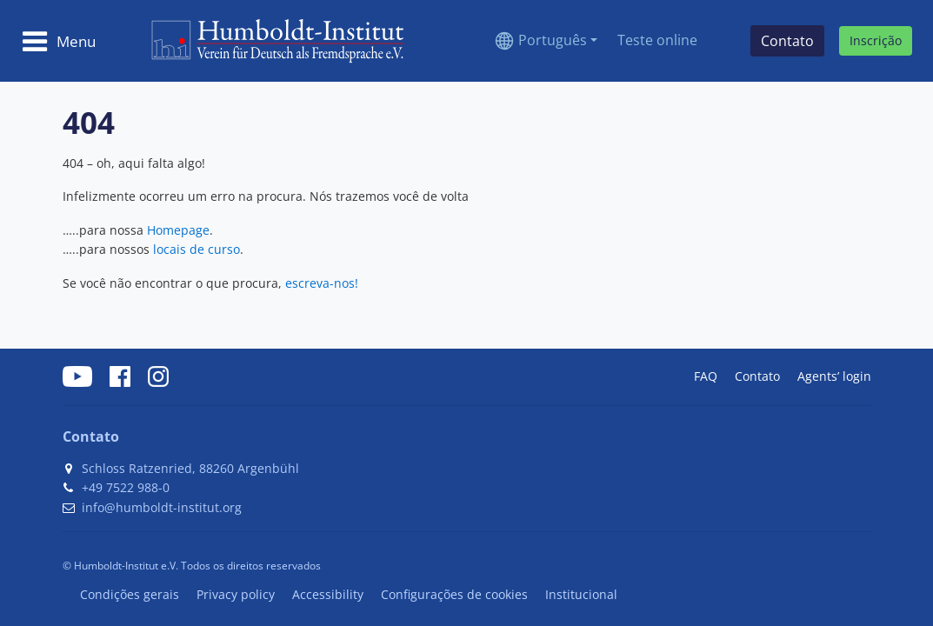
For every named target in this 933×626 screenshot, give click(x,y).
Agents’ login (834, 376)
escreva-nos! (321, 283)
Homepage (178, 230)
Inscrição (876, 40)
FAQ (705, 376)
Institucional (581, 594)
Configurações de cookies (454, 594)
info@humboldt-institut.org (162, 507)
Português (552, 40)
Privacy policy (236, 594)
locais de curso (196, 249)
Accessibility (327, 594)
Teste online (657, 40)
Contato (757, 376)
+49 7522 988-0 (126, 487)
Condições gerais (129, 594)
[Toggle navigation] (58, 40)
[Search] (723, 41)
